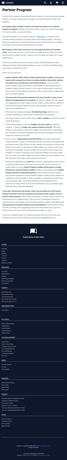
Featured (4, 248)
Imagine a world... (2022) (9, 405)
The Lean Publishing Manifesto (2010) (13, 410)
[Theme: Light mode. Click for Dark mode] (51, 2)
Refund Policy (6, 426)
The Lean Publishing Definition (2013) (13, 408)
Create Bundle (6, 328)
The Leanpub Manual (8, 348)
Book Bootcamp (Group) (9, 299)
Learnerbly (41, 37)
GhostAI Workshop (7, 294)
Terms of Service (7, 419)
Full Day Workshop (7, 296)
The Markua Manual (8, 353)
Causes (4, 367)
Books (3, 251)
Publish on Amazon (7, 281)
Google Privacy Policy (28, 455)
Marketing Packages (8, 278)
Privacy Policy (6, 423)
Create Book (5, 326)
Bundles (4, 253)
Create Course (6, 330)
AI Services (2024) (7, 403)
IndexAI (4, 276)
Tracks (4, 258)
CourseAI (4, 271)
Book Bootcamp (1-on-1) (9, 301)
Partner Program (7, 364)
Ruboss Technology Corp (43, 446)
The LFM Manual (7, 351)
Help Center (5, 389)
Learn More (5, 310)
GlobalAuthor (6, 274)
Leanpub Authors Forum (9, 346)
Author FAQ (5, 341)
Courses (4, 256)
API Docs (4, 356)
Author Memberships (8, 323)
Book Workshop (6, 292)
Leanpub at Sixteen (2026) (10, 401)
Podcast (4, 260)
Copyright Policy (7, 421)
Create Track (6, 333)
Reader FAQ (5, 387)
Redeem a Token (7, 263)
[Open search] (45, 2)
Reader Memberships (8, 382)
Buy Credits (5, 385)
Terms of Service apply (43, 455)
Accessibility (5, 369)
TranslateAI (5, 283)
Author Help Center (7, 344)
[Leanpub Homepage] (7, 2)
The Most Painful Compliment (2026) (13, 398)
